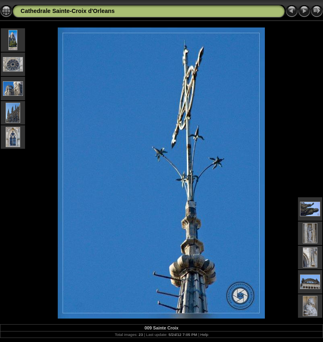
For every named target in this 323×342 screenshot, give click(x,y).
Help (204, 334)
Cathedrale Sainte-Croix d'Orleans (68, 11)
